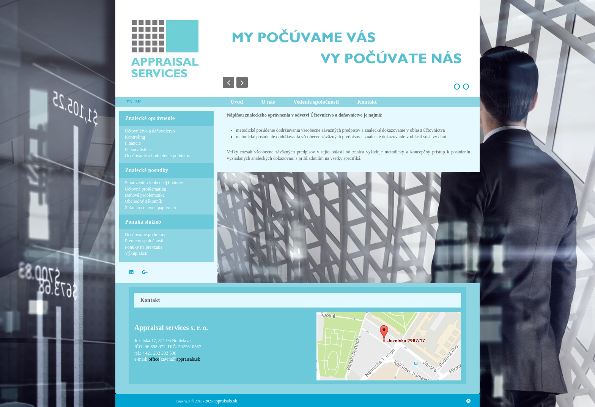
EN (130, 101)
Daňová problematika (145, 195)
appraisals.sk (225, 401)
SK (138, 101)
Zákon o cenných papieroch (150, 207)
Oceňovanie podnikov (145, 234)
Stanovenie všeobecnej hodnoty (154, 182)
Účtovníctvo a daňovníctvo (150, 131)
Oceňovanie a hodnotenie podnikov (157, 155)
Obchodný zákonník (143, 201)
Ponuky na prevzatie (143, 247)
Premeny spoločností (144, 240)
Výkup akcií (136, 253)
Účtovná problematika (145, 189)
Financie (133, 143)
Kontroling (135, 137)
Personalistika (138, 149)
